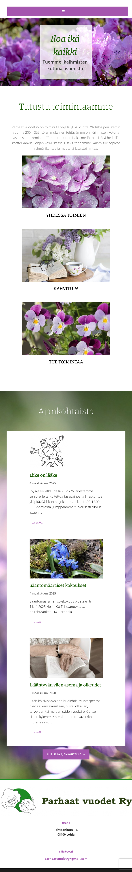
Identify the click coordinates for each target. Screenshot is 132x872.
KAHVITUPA (66, 288)
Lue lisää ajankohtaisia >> (66, 754)
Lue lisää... (38, 523)
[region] (66, 52)
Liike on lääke (43, 475)
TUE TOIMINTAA (66, 362)
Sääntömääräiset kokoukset (58, 585)
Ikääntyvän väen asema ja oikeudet (65, 685)
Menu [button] (70, 11)
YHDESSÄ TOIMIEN (66, 215)
